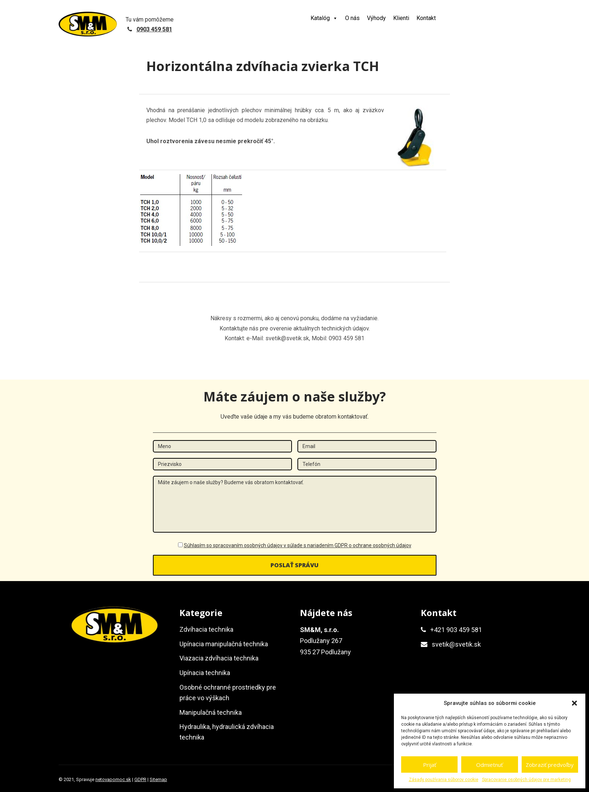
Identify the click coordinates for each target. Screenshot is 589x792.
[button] (574, 703)
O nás (352, 18)
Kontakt (426, 18)
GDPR (140, 779)
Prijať (429, 764)
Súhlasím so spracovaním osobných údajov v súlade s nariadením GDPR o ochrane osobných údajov (297, 545)
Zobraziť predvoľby (550, 764)
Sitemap (158, 779)
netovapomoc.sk (113, 779)
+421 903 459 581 (456, 630)
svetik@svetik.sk (456, 644)
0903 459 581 (154, 29)
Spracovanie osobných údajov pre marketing (526, 779)
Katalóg (324, 18)
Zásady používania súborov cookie (443, 779)
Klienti (401, 18)
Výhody (376, 18)
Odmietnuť (489, 764)
